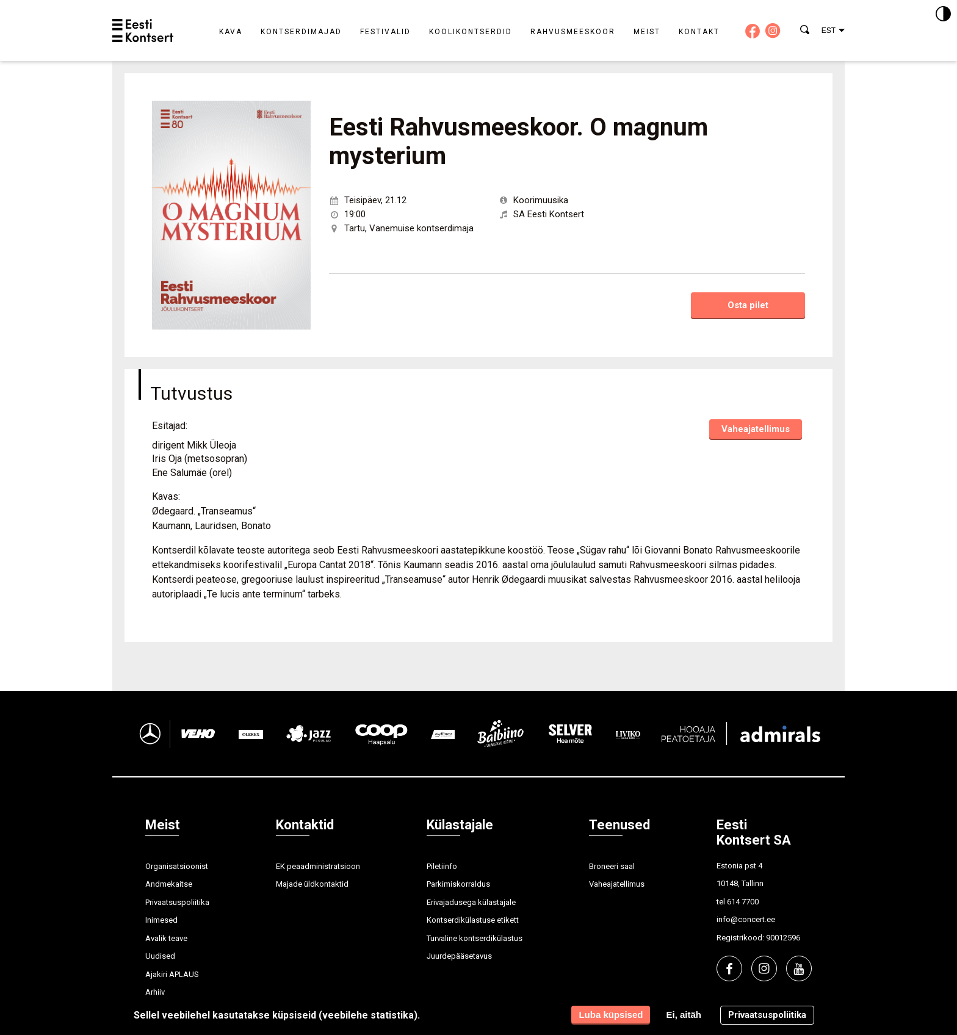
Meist (647, 31)
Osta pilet (748, 305)
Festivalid (385, 31)
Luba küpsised (611, 1014)
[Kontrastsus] (943, 14)
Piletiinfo (442, 866)
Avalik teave (166, 938)
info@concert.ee (746, 919)
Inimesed (161, 920)
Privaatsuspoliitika (177, 902)
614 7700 (743, 901)
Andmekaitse (168, 884)
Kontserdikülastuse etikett (473, 920)
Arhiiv (155, 992)
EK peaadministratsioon (318, 866)
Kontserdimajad (301, 31)
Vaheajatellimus (755, 429)
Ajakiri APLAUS (172, 974)
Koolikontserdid (470, 31)
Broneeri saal (612, 866)
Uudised (160, 956)
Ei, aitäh (683, 1014)
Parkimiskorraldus (458, 884)
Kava (230, 31)
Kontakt (699, 31)
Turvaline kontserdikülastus (474, 938)
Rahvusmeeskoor (572, 31)
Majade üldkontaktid (312, 884)
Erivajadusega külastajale (471, 902)
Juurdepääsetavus (459, 956)
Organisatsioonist (176, 866)
